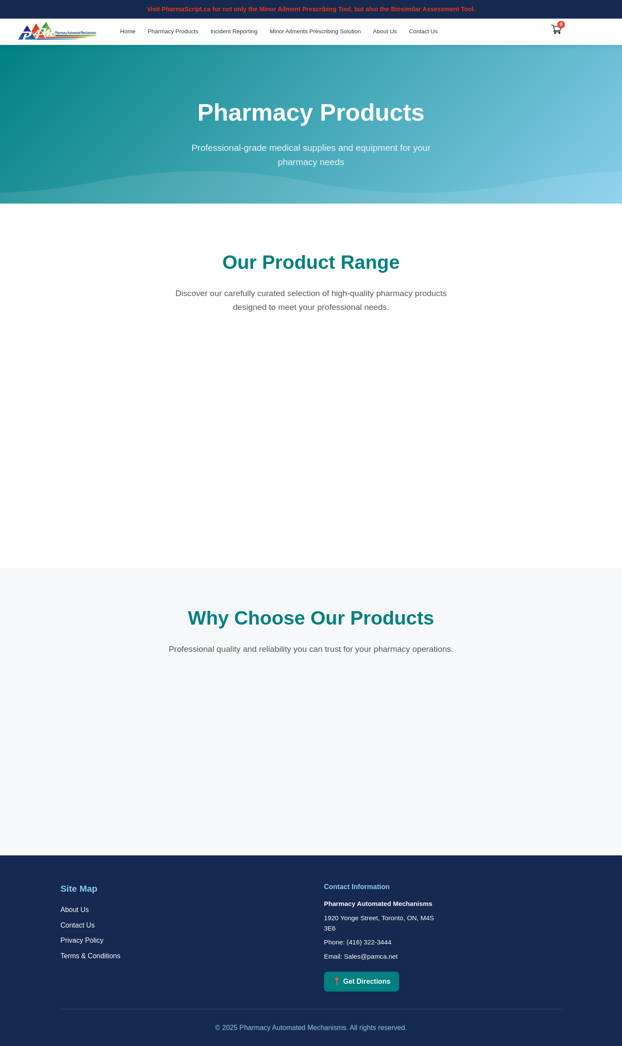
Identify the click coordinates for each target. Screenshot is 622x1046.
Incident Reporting (233, 31)
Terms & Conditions (90, 956)
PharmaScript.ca (186, 9)
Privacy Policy (82, 940)
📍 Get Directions (361, 981)
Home (128, 31)
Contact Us (423, 31)
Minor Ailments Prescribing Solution (315, 31)
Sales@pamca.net (370, 956)
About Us (385, 31)
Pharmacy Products (173, 31)
